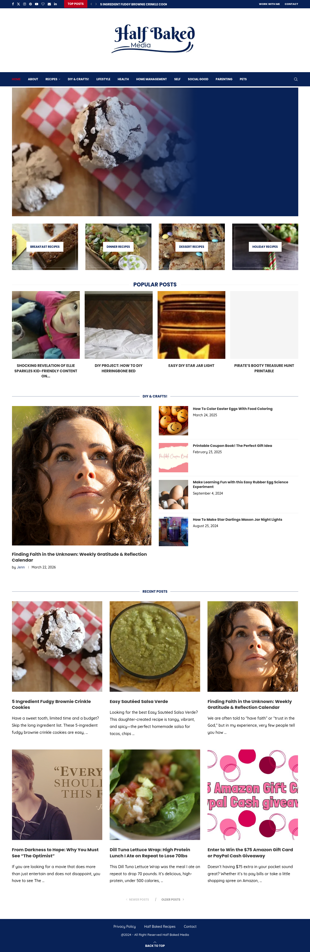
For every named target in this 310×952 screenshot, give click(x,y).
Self (177, 79)
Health (123, 79)
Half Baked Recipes (159, 926)
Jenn (21, 567)
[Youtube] (36, 4)
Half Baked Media (175, 935)
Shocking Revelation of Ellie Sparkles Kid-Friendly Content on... (45, 370)
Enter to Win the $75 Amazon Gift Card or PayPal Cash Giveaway (250, 853)
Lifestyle (103, 79)
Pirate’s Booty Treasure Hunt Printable (264, 368)
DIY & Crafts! (78, 79)
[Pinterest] (30, 4)
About (33, 79)
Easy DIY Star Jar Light (191, 365)
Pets (243, 79)
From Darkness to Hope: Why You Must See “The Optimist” (55, 853)
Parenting (224, 79)
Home (16, 79)
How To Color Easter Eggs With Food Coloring (232, 408)
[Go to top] (155, 945)
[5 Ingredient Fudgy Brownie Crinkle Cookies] (155, 151)
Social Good (198, 79)
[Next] (96, 4)
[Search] (295, 79)
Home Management (151, 79)
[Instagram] (24, 4)
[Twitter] (18, 4)
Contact (291, 4)
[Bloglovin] (43, 4)
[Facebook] (13, 4)
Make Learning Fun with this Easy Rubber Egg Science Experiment (239, 484)
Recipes (51, 79)
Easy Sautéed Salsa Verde (139, 701)
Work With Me (269, 4)
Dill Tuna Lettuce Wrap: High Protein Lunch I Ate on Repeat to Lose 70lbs (150, 853)
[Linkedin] (55, 4)
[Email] (49, 4)
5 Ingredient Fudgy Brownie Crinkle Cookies (136, 4)
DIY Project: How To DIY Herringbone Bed (118, 368)
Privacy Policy (125, 926)
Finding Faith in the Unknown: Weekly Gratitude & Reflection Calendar (79, 557)
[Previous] (91, 4)
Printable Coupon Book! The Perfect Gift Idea (231, 445)
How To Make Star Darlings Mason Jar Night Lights (236, 519)
